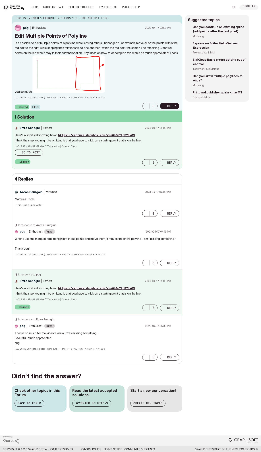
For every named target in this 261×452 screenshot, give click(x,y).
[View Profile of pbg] (25, 28)
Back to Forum (29, 403)
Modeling (198, 36)
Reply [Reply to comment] (171, 162)
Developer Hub (107, 7)
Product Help (131, 7)
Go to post (31, 152)
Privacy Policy (91, 449)
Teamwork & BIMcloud (206, 68)
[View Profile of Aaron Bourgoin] (31, 192)
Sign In (249, 6)
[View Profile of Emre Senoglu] (30, 128)
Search (223, 7)
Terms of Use (112, 449)
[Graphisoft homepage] (243, 441)
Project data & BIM (204, 52)
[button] (68, 74)
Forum (34, 7)
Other (35, 107)
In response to (37, 225)
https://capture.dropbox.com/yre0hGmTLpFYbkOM (96, 135)
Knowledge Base (53, 7)
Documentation (202, 97)
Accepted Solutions (91, 403)
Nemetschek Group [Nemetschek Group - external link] (245, 449)
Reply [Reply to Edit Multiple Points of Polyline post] (171, 106)
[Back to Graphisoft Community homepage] (15, 7)
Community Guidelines (139, 449)
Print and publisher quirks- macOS (217, 92)
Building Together (81, 7)
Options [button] (177, 18)
